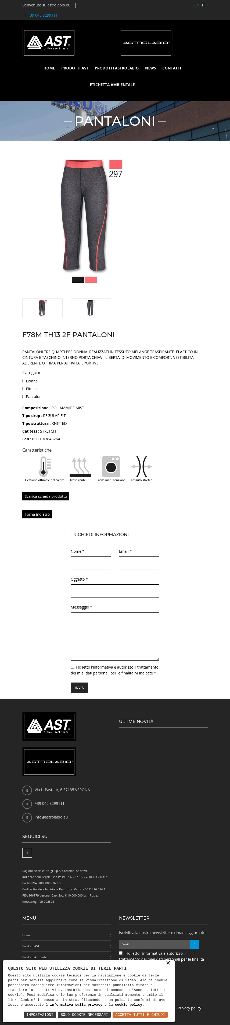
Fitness (32, 388)
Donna (32, 381)
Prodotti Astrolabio (117, 68)
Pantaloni (34, 396)
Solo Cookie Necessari (84, 1014)
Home (49, 68)
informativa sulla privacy (76, 1004)
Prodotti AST (74, 68)
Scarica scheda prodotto (46, 496)
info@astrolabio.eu (51, 817)
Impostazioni (39, 1014)
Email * (125, 551)
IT (203, 5)
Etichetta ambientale (112, 84)
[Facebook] (27, 853)
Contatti (171, 68)
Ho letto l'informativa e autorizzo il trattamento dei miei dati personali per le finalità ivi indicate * (161, 959)
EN (196, 5)
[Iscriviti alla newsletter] (194, 944)
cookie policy (128, 1004)
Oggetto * (79, 579)
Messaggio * (81, 607)
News (150, 68)
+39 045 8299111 (43, 15)
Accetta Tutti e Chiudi (140, 1014)
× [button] (168, 963)
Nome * (77, 551)
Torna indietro (37, 514)
